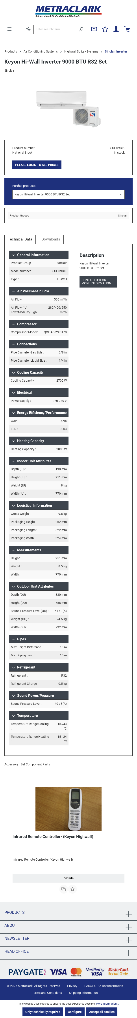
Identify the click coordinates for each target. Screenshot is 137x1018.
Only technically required (42, 1012)
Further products (23, 186)
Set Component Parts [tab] (35, 764)
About (10, 925)
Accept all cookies (102, 1012)
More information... (107, 1003)
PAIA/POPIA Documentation (103, 986)
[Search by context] (28, 29)
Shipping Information (83, 992)
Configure (75, 1012)
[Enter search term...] (54, 29)
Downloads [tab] (50, 239)
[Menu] (9, 29)
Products (14, 912)
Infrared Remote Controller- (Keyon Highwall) (53, 836)
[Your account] (116, 29)
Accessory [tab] (11, 764)
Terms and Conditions (47, 992)
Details (69, 878)
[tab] (20, 239)
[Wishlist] (105, 29)
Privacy (72, 986)
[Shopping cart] (127, 29)
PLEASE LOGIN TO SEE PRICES (37, 165)
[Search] (81, 29)
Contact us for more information (96, 281)
